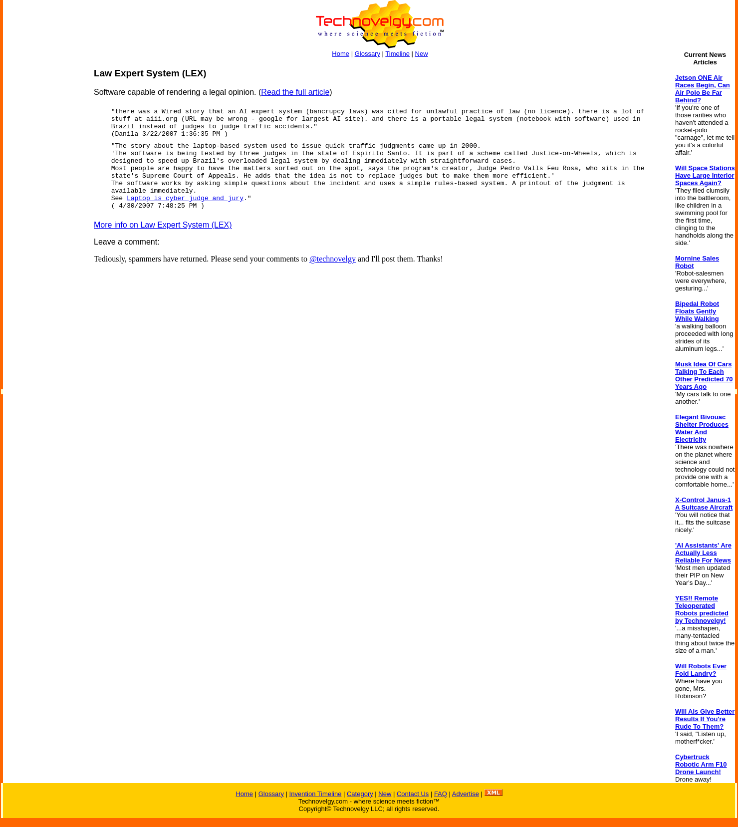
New (421, 53)
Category (360, 794)
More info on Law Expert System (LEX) (163, 225)
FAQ (440, 794)
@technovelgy (332, 259)
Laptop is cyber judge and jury (185, 198)
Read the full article (295, 92)
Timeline (397, 53)
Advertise (465, 794)
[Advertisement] (43, 217)
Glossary (367, 53)
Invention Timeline (315, 794)
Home (340, 53)
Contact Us (413, 794)
